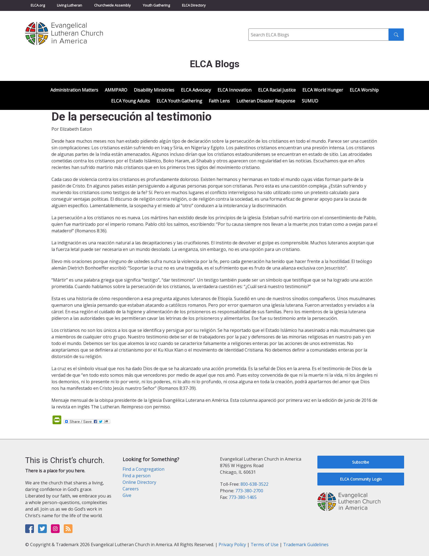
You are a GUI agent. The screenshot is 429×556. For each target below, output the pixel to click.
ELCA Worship (364, 90)
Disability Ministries (154, 90)
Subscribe (360, 462)
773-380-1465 (243, 497)
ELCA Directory (194, 5)
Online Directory (139, 482)
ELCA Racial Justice (277, 90)
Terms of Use (265, 545)
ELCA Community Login (361, 479)
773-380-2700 (249, 491)
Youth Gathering (156, 5)
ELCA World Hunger (322, 90)
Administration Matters (74, 90)
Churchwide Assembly (112, 5)
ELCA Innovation (234, 90)
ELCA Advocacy (196, 90)
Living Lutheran (69, 5)
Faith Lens (219, 101)
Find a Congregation (143, 469)
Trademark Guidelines (306, 545)
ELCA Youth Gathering (179, 101)
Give (127, 495)
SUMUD (310, 101)
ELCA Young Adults (130, 101)
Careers (131, 489)
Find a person (136, 476)
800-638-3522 (254, 484)
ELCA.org (38, 5)
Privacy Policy (232, 545)
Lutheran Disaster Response (265, 101)
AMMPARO (116, 90)
